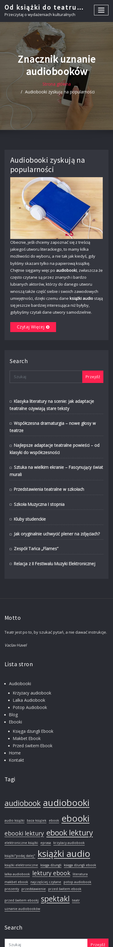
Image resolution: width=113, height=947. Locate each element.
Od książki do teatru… (44, 7)
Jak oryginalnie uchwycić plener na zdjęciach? (55, 519)
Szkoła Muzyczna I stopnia (38, 490)
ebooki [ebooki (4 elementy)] (75, 798)
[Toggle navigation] (101, 10)
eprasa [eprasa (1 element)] (45, 823)
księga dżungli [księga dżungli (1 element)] (50, 845)
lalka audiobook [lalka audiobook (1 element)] (17, 854)
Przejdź (93, 365)
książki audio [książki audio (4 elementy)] (64, 834)
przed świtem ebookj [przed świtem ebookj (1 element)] (22, 881)
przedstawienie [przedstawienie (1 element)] (33, 869)
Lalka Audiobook (28, 683)
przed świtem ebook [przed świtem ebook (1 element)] (64, 869)
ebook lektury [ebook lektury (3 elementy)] (69, 813)
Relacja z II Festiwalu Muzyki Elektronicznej (52, 547)
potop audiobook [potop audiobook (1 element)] (77, 862)
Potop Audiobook (29, 690)
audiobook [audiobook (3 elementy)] (23, 784)
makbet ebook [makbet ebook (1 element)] (16, 862)
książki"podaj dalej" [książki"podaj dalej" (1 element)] (20, 836)
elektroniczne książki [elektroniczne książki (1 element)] (21, 823)
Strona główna (20, 84)
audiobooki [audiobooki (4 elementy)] (66, 783)
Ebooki (15, 704)
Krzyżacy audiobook (31, 676)
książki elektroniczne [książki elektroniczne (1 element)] (21, 845)
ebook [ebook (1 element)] (54, 800)
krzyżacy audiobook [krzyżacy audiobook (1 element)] (69, 823)
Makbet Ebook (26, 720)
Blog (13, 697)
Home (14, 733)
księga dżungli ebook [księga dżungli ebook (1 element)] (80, 845)
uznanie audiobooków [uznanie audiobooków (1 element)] (22, 889)
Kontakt (16, 740)
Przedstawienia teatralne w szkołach (47, 475)
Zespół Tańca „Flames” (34, 533)
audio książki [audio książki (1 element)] (14, 800)
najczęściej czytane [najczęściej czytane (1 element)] (45, 862)
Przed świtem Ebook (31, 726)
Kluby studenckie (29, 504)
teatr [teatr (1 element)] (76, 881)
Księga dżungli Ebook (32, 713)
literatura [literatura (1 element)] (80, 854)
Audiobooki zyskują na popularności (73, 84)
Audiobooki (19, 667)
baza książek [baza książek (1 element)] (36, 800)
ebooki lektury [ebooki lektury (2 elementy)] (24, 814)
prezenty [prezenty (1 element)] (12, 869)
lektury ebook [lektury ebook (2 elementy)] (51, 854)
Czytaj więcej (29, 316)
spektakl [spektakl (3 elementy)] (55, 879)
